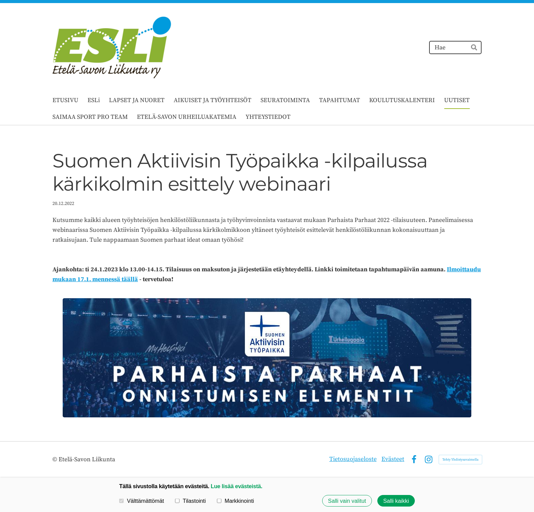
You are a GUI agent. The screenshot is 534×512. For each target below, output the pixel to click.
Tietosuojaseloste (353, 459)
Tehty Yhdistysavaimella (460, 460)
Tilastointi (190, 501)
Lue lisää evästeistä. (236, 486)
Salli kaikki (396, 501)
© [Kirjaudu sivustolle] (55, 459)
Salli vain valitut (347, 501)
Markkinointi (235, 501)
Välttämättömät (141, 501)
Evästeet (392, 459)
